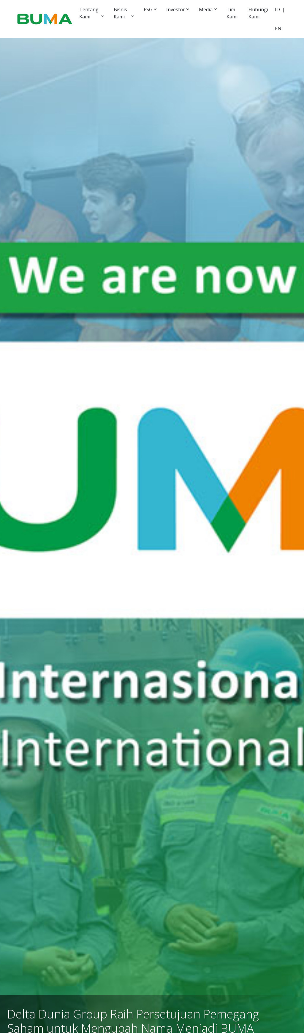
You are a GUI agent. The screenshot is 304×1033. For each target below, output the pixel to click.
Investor (175, 9)
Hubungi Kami (258, 13)
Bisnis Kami (120, 13)
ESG (148, 9)
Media (206, 9)
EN (278, 28)
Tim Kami (232, 13)
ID (277, 9)
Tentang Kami (89, 13)
